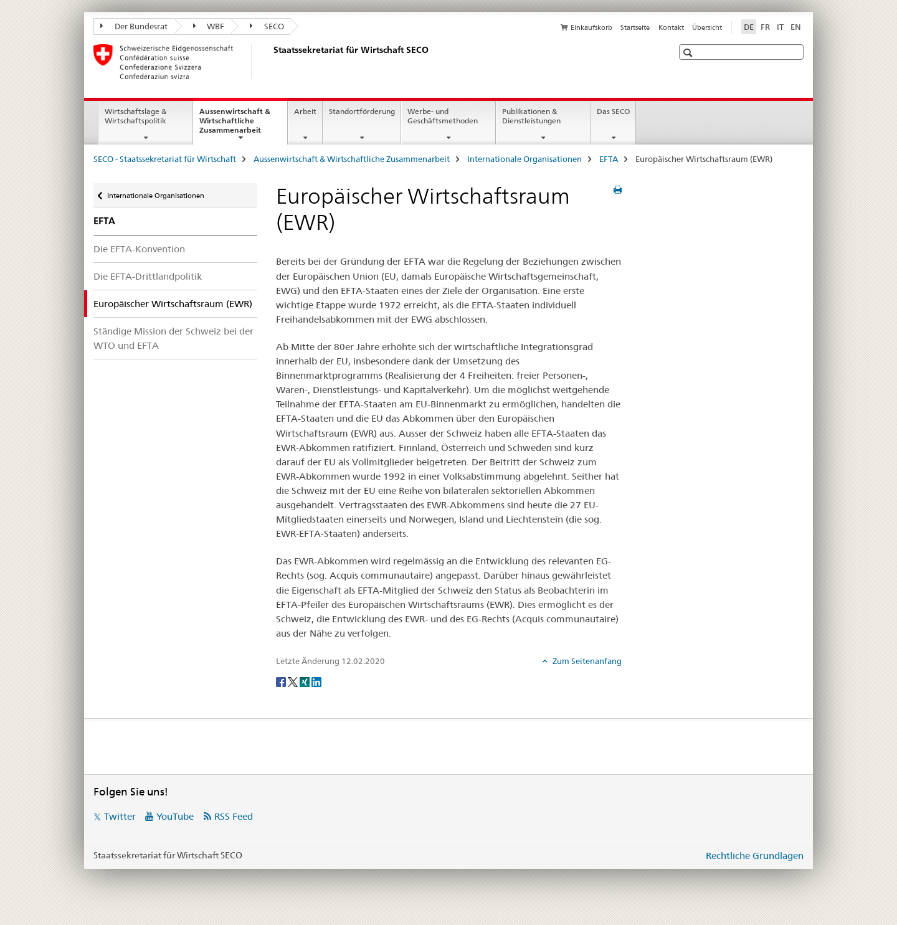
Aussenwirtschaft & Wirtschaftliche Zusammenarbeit (243, 125)
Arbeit (305, 111)
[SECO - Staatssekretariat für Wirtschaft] (270, 61)
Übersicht (707, 27)
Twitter (120, 816)
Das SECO (613, 111)
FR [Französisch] (765, 27)
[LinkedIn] (316, 681)
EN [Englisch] (795, 27)
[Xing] (305, 681)
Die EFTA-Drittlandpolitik (147, 276)
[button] (689, 52)
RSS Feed (233, 816)
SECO (267, 26)
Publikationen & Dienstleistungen (531, 116)
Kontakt (671, 27)
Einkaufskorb (591, 27)
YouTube (175, 816)
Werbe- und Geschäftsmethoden (442, 116)
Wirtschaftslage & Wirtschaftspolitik (135, 116)
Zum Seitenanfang (586, 661)
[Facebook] (282, 681)
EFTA (608, 159)
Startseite (635, 27)
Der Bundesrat (134, 26)
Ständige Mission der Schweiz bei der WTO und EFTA (173, 338)
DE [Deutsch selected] (749, 27)
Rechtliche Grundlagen (755, 855)
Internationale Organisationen (524, 159)
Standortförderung (362, 111)
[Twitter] (294, 681)
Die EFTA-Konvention (139, 249)
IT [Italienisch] (780, 27)
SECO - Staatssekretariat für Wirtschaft (164, 159)
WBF (209, 26)
